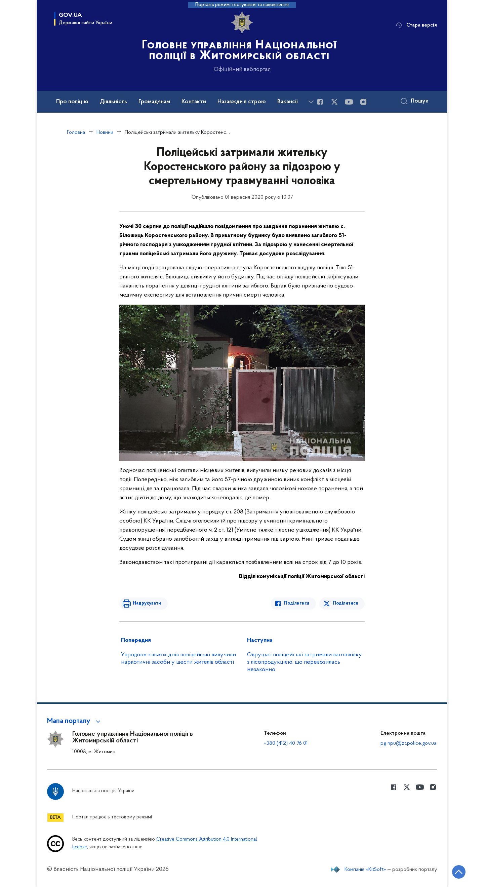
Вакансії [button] (287, 102)
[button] (75, 721)
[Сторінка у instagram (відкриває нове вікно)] (363, 102)
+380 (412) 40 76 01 (286, 743)
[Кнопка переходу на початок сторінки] (459, 872)
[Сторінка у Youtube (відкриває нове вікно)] (349, 102)
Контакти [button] (194, 102)
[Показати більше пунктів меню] (311, 102)
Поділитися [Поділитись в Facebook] (296, 603)
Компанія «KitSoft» (365, 869)
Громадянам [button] (154, 102)
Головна (76, 132)
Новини (104, 132)
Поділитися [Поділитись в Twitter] (345, 603)
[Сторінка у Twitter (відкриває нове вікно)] (334, 102)
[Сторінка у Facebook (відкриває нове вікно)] (320, 102)
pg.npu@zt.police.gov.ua (408, 743)
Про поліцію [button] (72, 102)
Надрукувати (147, 603)
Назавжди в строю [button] (241, 102)
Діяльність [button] (113, 102)
